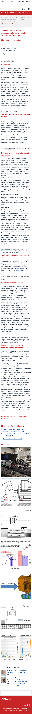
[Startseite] (1, 17)
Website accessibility (10, 710)
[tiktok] (27, 705)
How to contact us (7, 708)
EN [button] (23, 9)
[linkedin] (22, 705)
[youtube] (29, 705)
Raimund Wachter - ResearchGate (12, 439)
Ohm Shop (19, 710)
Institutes (12, 17)
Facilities (18, 1)
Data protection (24, 708)
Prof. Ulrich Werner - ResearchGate (13, 437)
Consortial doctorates (9, 693)
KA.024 (19, 685)
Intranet (25, 710)
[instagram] (25, 705)
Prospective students (7, 1)
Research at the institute (18, 19)
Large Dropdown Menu (6, 699)
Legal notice (16, 708)
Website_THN (3, 9)
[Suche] (29, 1)
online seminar (20, 270)
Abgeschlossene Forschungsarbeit (9, 21)
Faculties (25, 1)
